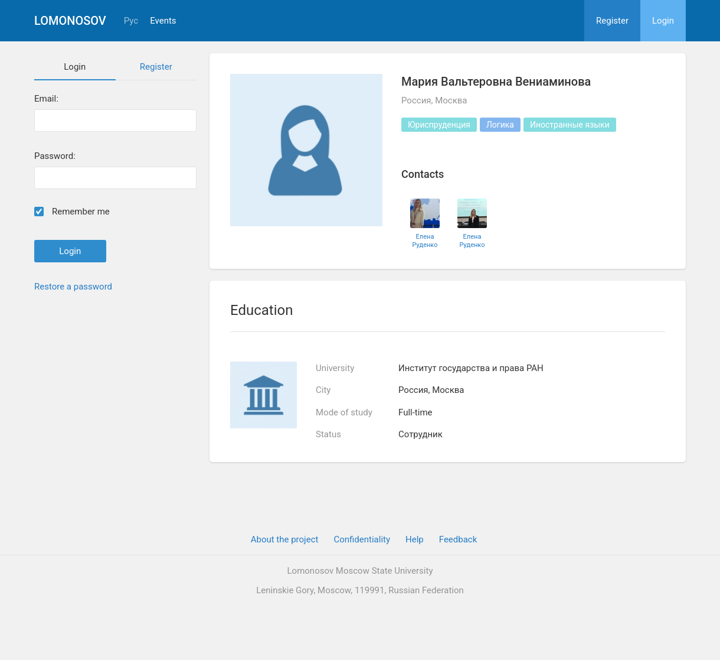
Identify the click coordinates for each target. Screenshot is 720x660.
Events (163, 21)
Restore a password (73, 286)
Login (663, 20)
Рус (131, 21)
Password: (55, 156)
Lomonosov (70, 21)
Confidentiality (361, 539)
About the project (285, 539)
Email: (46, 99)
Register (612, 20)
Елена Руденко (425, 240)
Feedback (458, 539)
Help (414, 539)
